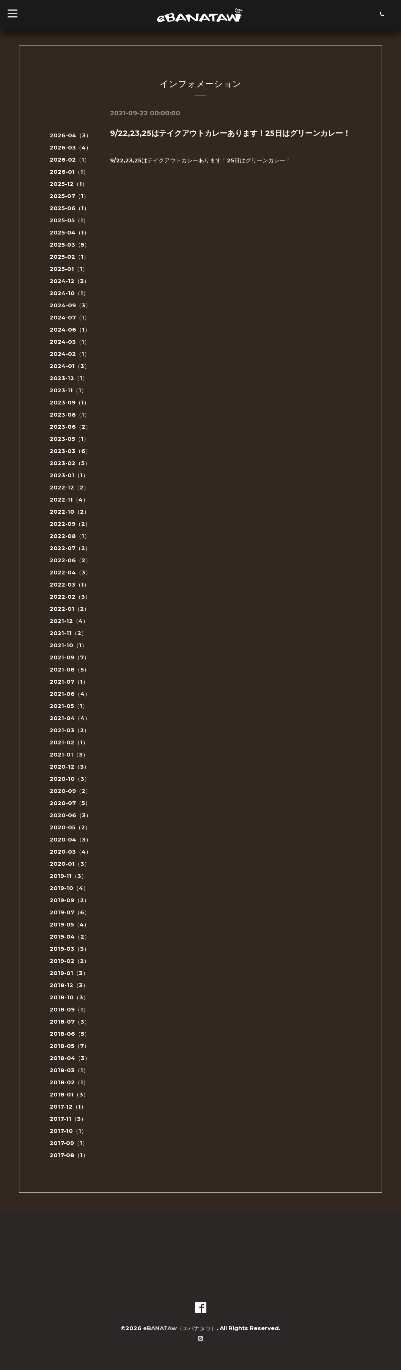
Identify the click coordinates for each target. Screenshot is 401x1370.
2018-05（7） (70, 1045)
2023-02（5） (70, 463)
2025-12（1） (69, 183)
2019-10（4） (69, 888)
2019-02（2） (70, 960)
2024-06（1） (70, 329)
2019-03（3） (70, 948)
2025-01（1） (69, 268)
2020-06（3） (70, 815)
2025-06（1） (70, 208)
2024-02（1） (70, 353)
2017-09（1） (69, 1143)
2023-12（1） (69, 378)
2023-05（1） (69, 438)
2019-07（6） (70, 912)
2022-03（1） (70, 584)
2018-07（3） (70, 1021)
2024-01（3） (70, 366)
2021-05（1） (69, 705)
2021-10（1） (68, 645)
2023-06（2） (70, 426)
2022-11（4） (69, 499)
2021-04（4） (70, 718)
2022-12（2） (69, 487)
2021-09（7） (70, 657)
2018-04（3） (70, 1058)
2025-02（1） (69, 256)
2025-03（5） (70, 244)
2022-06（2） (70, 560)
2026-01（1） (69, 171)
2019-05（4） (70, 924)
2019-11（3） (68, 875)
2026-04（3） (70, 135)
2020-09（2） (70, 790)
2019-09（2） (70, 900)
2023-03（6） (70, 451)
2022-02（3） (70, 596)
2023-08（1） (70, 414)
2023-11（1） (68, 390)
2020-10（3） (70, 778)
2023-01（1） (69, 475)
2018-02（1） (69, 1082)
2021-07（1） (69, 681)
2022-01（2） (70, 608)
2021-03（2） (70, 730)
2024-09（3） (70, 305)
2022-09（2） (70, 523)
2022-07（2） (70, 548)
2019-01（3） (69, 973)
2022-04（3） (70, 572)
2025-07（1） (69, 196)
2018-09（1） (69, 1009)
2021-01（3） (69, 754)
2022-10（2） (70, 511)
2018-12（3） (69, 985)
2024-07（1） (70, 317)
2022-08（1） (70, 536)
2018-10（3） (69, 997)
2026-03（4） (70, 147)
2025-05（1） (69, 220)
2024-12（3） (70, 281)
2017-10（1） (68, 1130)
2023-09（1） (70, 402)
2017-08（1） (69, 1155)
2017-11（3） (68, 1118)
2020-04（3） (70, 839)
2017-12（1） (68, 1106)
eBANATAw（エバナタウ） (180, 1328)
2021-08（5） (70, 669)
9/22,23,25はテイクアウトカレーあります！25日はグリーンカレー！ (230, 133)
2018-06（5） (70, 1033)
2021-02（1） (69, 742)
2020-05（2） (70, 827)
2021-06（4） (70, 693)
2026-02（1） (70, 159)
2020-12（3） (70, 766)
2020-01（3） (70, 863)
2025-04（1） (70, 232)
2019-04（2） (70, 936)
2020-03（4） (70, 851)
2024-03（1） (70, 341)
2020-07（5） (70, 803)
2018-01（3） (69, 1094)
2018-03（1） (69, 1070)
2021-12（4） (69, 620)
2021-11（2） (68, 633)
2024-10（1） (69, 293)
